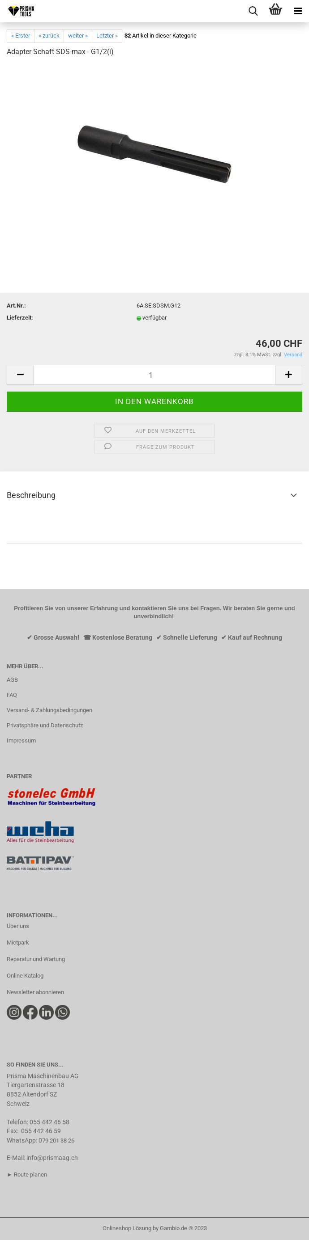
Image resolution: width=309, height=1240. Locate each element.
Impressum (21, 740)
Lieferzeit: (20, 317)
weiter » (78, 35)
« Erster (20, 35)
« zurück (49, 35)
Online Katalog (25, 975)
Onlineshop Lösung (127, 1228)
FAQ (12, 695)
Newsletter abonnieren (35, 992)
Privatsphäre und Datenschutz (45, 725)
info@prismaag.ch (52, 1157)
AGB (12, 679)
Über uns (18, 926)
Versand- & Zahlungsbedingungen (49, 710)
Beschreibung (31, 495)
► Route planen (27, 1174)
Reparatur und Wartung (36, 959)
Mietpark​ (18, 942)
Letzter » (107, 35)
